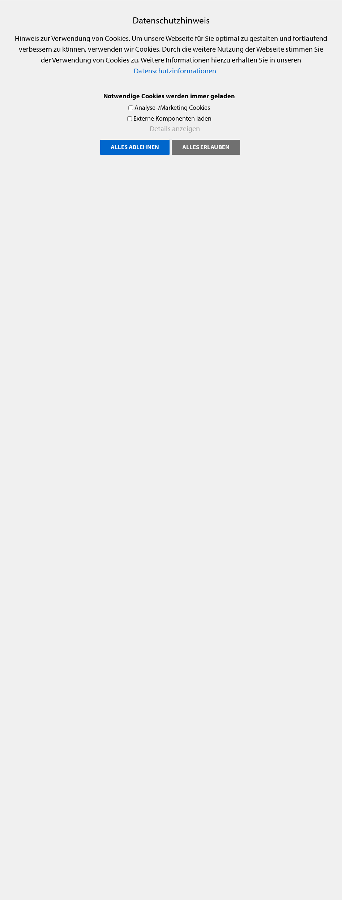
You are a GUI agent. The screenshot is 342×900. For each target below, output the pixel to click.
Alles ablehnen (135, 147)
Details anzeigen (175, 128)
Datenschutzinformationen (175, 70)
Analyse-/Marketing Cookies (172, 107)
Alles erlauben (206, 147)
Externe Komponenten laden (172, 118)
